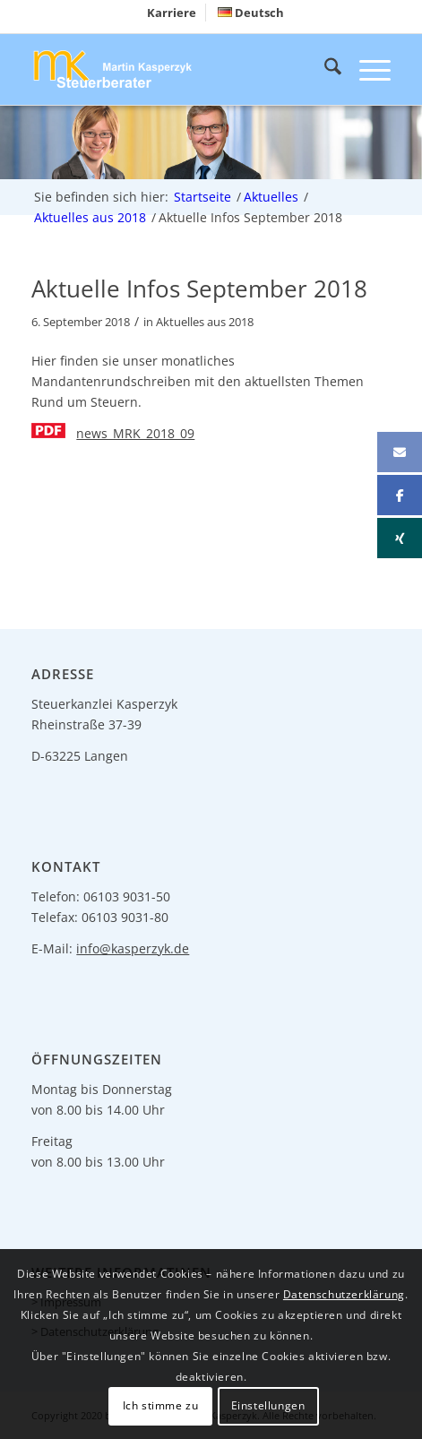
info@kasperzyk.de (132, 948)
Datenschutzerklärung (344, 1294)
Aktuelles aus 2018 (205, 322)
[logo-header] (174, 69)
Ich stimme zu (161, 1405)
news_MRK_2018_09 (135, 433)
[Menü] (366, 69)
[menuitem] (172, 13)
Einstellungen (268, 1405)
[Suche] (323, 69)
